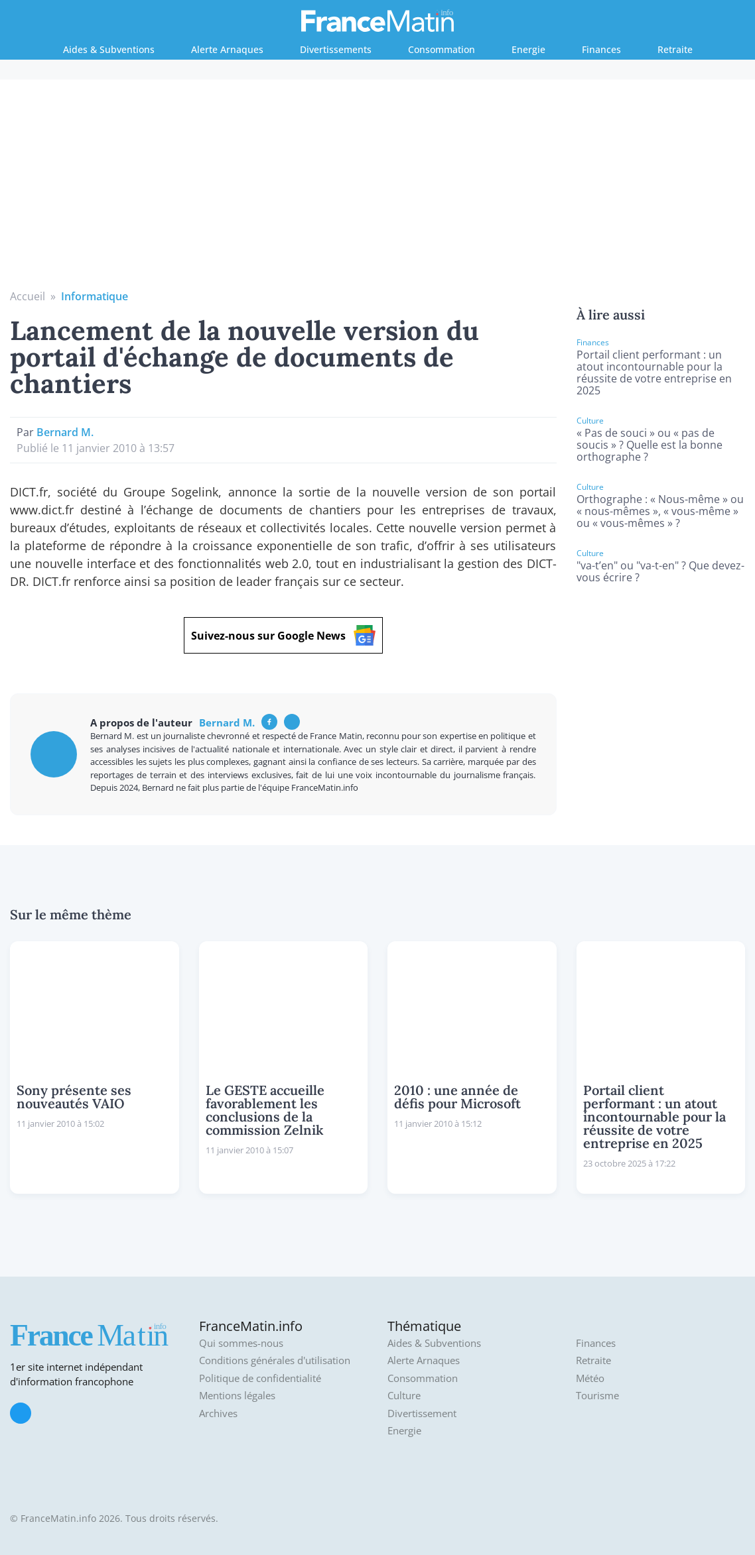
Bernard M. (65, 432)
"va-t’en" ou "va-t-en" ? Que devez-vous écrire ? (660, 571)
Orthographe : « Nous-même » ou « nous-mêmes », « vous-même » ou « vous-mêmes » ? (660, 511)
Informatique (94, 296)
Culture (404, 1395)
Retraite (675, 49)
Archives (218, 1413)
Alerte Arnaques (227, 49)
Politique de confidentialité (260, 1378)
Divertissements (336, 49)
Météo (590, 1378)
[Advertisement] (377, 189)
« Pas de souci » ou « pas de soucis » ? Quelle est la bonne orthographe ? (649, 445)
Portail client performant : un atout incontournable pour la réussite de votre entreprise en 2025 (654, 372)
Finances (601, 49)
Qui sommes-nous (241, 1343)
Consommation (441, 49)
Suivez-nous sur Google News (283, 635)
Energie (528, 49)
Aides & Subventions (109, 49)
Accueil (27, 296)
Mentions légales (237, 1395)
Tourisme (597, 1395)
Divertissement (421, 1413)
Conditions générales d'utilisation (274, 1360)
